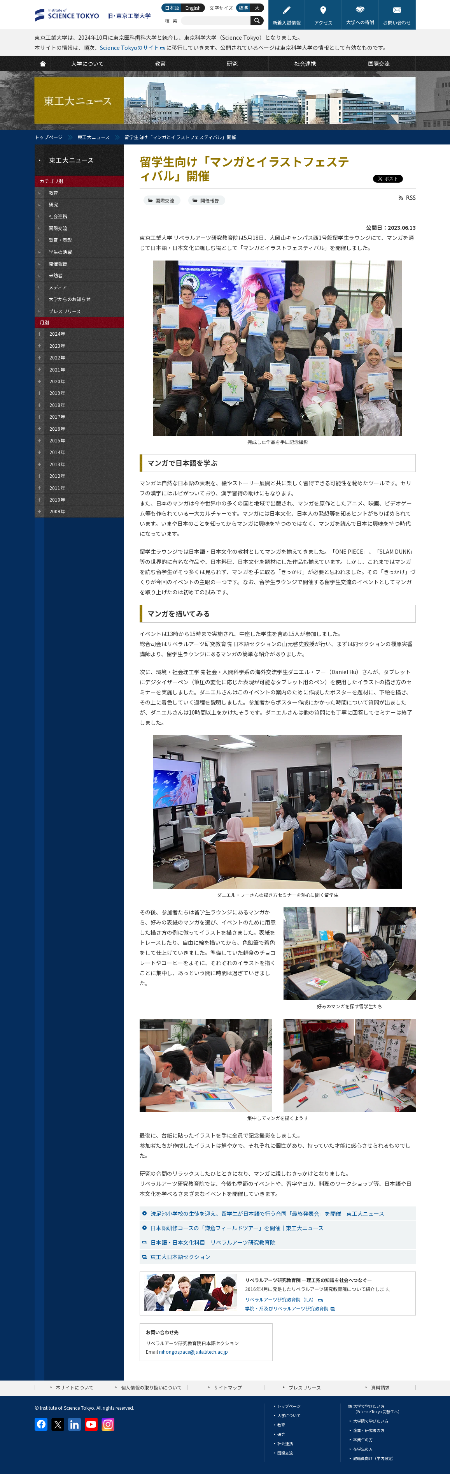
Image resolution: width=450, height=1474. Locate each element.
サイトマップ (228, 1387)
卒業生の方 (363, 1439)
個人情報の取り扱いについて (151, 1387)
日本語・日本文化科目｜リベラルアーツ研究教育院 (213, 1242)
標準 (243, 7)
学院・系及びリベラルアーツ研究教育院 (287, 1308)
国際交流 (165, 200)
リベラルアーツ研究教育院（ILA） (280, 1299)
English (193, 7)
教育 (281, 1425)
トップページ (49, 137)
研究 (281, 1434)
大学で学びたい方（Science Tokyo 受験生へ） (377, 1408)
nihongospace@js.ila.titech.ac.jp (193, 1351)
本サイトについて (74, 1387)
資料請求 (380, 1387)
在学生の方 (363, 1449)
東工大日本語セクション (180, 1257)
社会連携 (285, 1443)
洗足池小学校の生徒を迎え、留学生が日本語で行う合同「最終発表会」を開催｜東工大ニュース (267, 1213)
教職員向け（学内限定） (374, 1458)
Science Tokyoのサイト (129, 47)
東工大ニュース (93, 137)
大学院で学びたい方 (370, 1421)
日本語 (172, 7)
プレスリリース (305, 1387)
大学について (289, 1415)
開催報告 (209, 200)
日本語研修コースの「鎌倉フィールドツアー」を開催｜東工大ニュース (237, 1228)
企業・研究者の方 (368, 1430)
